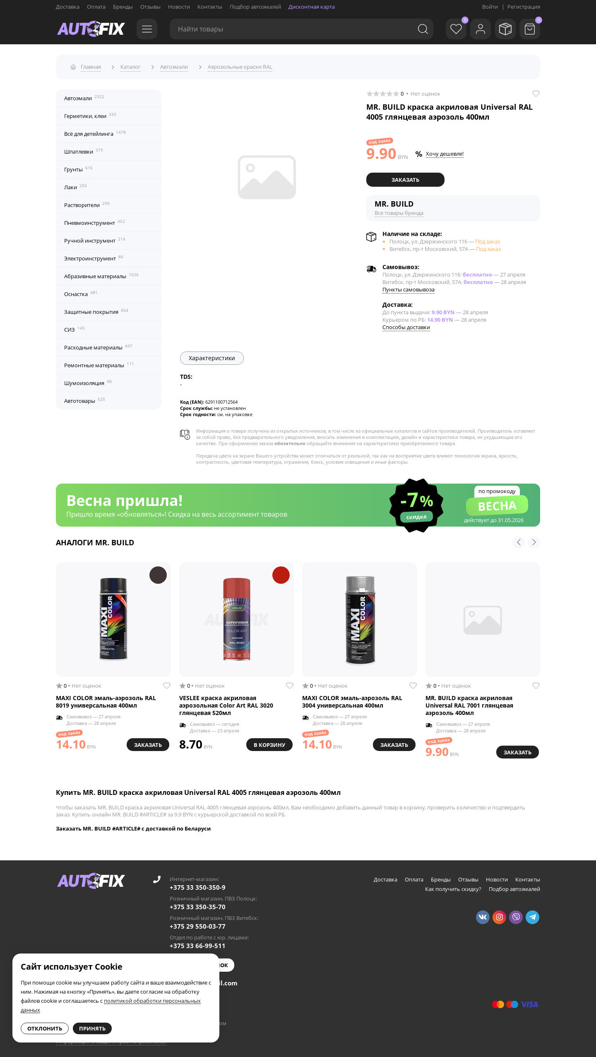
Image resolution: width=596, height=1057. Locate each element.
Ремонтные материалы (99, 362)
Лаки (75, 184)
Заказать (405, 177)
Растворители (87, 202)
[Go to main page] (91, 29)
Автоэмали (84, 95)
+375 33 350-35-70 (198, 903)
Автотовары (84, 398)
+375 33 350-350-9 (198, 884)
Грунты (78, 166)
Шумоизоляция (88, 380)
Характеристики (212, 355)
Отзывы (150, 6)
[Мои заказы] (503, 29)
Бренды (123, 6)
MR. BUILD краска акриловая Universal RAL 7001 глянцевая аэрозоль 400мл (469, 702)
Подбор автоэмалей (255, 6)
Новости (179, 6)
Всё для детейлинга (95, 131)
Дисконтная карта (311, 6)
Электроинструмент (93, 255)
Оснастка (81, 291)
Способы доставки (406, 323)
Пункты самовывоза (408, 286)
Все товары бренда (399, 209)
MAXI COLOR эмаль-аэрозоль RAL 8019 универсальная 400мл (106, 698)
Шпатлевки (83, 148)
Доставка (67, 6)
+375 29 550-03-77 (198, 923)
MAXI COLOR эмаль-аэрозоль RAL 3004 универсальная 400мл (352, 698)
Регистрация (523, 6)
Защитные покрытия (96, 309)
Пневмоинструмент (94, 220)
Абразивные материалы (101, 273)
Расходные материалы (98, 344)
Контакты (209, 6)
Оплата (96, 6)
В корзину (268, 741)
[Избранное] (449, 29)
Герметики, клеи (90, 113)
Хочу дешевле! (445, 151)
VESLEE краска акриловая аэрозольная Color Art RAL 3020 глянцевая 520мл (226, 702)
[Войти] (476, 29)
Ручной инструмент (94, 238)
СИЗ (74, 327)
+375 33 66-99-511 (198, 942)
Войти (490, 6)
